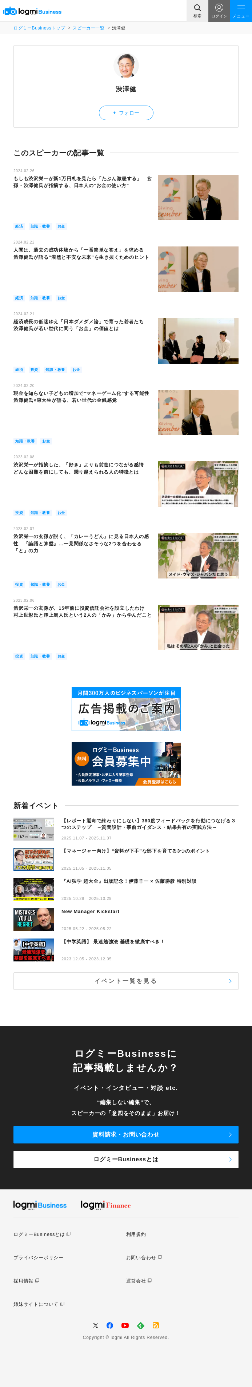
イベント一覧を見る (126, 981)
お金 (61, 226)
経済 (19, 226)
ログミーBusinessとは (125, 1159)
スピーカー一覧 (88, 28)
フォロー (126, 113)
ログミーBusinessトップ (39, 28)
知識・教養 (40, 226)
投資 (35, 370)
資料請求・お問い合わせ (126, 1134)
